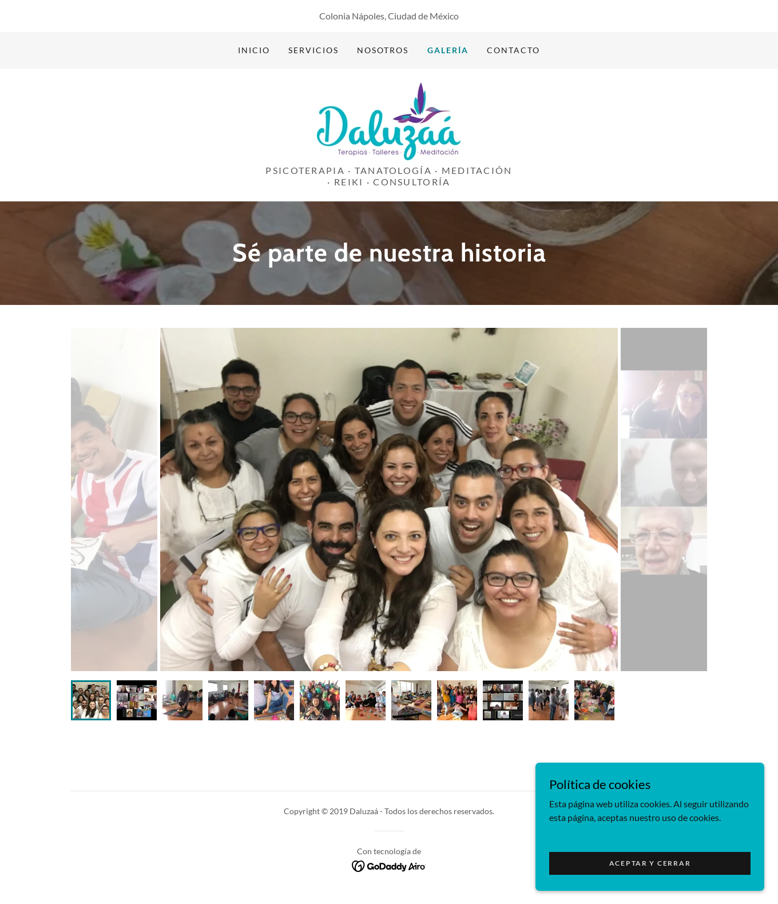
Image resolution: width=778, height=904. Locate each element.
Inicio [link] (254, 50)
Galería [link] (448, 50)
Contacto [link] (513, 50)
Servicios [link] (313, 50)
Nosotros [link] (382, 50)
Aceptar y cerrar (649, 863)
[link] (389, 119)
